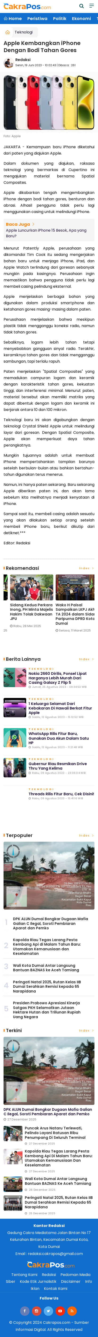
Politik (59, 18)
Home (13, 18)
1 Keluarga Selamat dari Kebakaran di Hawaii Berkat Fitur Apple (60, 708)
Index (87, 568)
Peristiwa (37, 18)
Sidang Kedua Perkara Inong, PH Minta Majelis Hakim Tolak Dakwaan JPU (70, 612)
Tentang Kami (24, 1274)
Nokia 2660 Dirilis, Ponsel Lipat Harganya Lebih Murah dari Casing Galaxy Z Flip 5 (58, 678)
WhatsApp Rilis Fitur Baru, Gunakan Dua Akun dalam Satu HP (59, 738)
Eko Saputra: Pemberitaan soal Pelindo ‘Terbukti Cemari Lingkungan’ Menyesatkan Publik (23, 614)
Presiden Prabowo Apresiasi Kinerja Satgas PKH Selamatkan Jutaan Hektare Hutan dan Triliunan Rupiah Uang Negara (47, 1010)
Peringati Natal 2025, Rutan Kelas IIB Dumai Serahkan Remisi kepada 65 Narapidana (47, 987)
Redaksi (22, 59)
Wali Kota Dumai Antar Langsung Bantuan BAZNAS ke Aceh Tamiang (46, 968)
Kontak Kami (55, 1288)
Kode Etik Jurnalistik (38, 1281)
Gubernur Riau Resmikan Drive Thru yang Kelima (58, 766)
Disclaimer (71, 1281)
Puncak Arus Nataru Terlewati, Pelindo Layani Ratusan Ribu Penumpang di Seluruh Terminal (55, 1133)
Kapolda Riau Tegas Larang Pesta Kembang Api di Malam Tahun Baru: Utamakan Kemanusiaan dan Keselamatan (47, 946)
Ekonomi (81, 18)
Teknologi (24, 32)
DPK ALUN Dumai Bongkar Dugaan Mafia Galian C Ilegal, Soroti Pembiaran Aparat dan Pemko (50, 923)
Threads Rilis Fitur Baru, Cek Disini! (61, 794)
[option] (26, 605)
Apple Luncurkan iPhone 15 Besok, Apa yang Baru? (46, 233)
